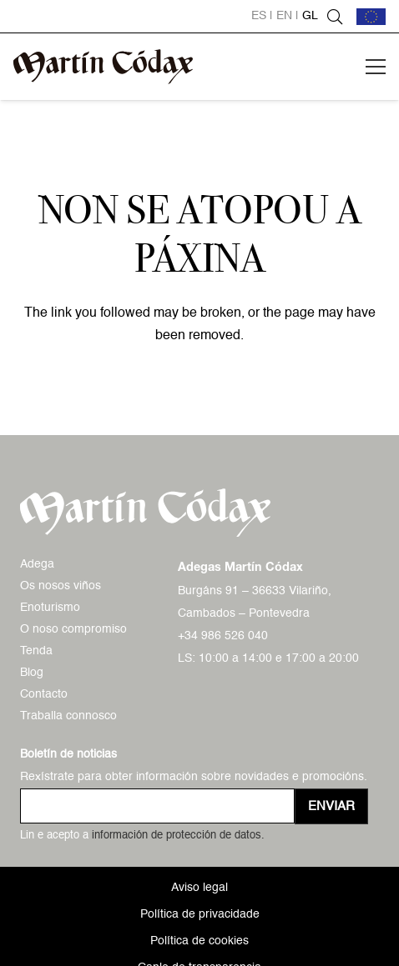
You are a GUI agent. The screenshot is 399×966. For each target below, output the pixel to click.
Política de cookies (199, 941)
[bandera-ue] (371, 16)
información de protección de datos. (178, 835)
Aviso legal (199, 887)
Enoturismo (50, 607)
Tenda (36, 651)
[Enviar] (331, 806)
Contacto (44, 694)
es (258, 16)
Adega (37, 564)
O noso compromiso (73, 629)
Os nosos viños (60, 586)
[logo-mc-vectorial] (103, 66)
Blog (31, 672)
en (284, 16)
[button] (334, 16)
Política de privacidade (200, 914)
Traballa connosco (68, 716)
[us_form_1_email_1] (157, 805)
